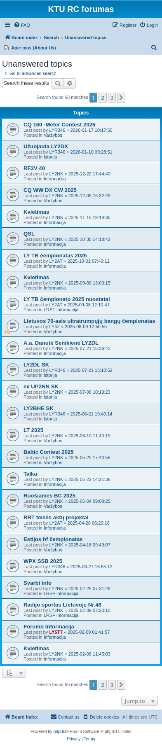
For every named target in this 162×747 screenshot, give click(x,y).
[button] (121, 98)
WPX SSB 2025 (42, 561)
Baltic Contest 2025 (48, 452)
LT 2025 (33, 430)
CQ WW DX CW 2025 (50, 190)
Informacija (55, 178)
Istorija (50, 156)
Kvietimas (36, 212)
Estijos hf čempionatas (53, 539)
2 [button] (102, 97)
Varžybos (53, 135)
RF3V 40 (34, 168)
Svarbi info (37, 583)
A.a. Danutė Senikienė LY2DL (61, 343)
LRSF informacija (61, 309)
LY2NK (56, 173)
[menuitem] (22, 25)
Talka (30, 474)
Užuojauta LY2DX (45, 146)
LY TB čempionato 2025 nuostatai (66, 299)
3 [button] (111, 97)
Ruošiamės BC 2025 (49, 496)
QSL (29, 234)
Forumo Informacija (48, 626)
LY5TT (56, 632)
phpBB (60, 731)
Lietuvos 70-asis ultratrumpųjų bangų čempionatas (89, 321)
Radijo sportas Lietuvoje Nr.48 (62, 605)
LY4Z (54, 326)
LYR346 (57, 130)
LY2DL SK (36, 365)
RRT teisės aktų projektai (56, 517)
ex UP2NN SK (41, 386)
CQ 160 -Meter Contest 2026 (59, 124)
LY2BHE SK (38, 408)
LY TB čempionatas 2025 (55, 255)
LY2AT (55, 261)
